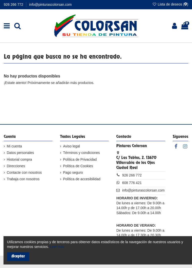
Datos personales (20, 153)
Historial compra (19, 159)
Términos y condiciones (81, 153)
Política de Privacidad (80, 159)
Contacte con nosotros (24, 172)
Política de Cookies (78, 166)
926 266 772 (14, 5)
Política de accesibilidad (81, 179)
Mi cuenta (14, 146)
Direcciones (16, 166)
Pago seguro (73, 172)
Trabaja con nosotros (23, 179)
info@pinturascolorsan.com (50, 5)
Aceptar (18, 256)
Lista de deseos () (170, 4)
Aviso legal (71, 146)
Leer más (57, 247)
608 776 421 (132, 183)
